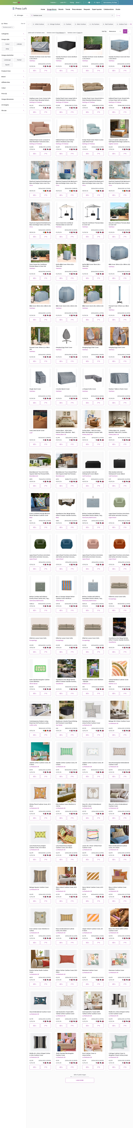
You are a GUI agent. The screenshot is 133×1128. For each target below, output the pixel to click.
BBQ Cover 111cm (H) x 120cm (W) (66, 306)
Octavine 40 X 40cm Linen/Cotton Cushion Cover (91, 722)
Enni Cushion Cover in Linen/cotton (89, 1054)
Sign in (97, 2)
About (79, 2)
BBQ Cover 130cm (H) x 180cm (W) (119, 264)
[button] (16, 2)
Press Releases (60, 32)
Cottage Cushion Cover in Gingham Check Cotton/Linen (118, 1054)
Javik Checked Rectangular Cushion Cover (65, 1054)
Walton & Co (86, 683)
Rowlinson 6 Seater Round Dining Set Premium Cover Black (66, 722)
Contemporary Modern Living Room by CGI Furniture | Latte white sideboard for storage (39, 722)
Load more (80, 1080)
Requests (87, 9)
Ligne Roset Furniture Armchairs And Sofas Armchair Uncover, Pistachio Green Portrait (119, 514)
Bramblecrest (33, 476)
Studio (118, 9)
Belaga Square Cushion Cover (39, 887)
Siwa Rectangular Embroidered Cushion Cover (119, 763)
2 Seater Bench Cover (63, 389)
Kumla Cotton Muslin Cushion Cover (38, 971)
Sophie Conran (113, 144)
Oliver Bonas (60, 600)
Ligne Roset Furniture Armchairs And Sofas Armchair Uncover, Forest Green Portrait (39, 556)
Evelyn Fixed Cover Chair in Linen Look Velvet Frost (92, 141)
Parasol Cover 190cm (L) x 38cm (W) (119, 307)
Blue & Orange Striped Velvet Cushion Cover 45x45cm (65, 597)
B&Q (30, 517)
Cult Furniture (86, 476)
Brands (60, 9)
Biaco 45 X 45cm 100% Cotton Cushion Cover (118, 929)
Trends (67, 9)
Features (54, 2)
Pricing (72, 2)
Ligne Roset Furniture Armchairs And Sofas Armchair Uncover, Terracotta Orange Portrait (119, 556)
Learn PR (64, 2)
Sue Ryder (59, 725)
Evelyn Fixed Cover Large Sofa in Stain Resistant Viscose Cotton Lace (66, 99)
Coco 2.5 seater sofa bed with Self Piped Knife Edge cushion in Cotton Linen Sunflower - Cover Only (119, 141)
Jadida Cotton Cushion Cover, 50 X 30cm (39, 763)
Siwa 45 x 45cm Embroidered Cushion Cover (91, 805)
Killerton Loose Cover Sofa (117, 596)
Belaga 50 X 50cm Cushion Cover (119, 721)
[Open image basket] (118, 15)
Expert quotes (97, 9)
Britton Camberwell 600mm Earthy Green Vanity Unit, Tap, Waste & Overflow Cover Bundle (39, 597)
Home (43, 9)
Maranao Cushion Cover (90, 970)
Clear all (23, 23)
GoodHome (112, 642)
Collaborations (109, 9)
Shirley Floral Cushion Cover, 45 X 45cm (40, 805)
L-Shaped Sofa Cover (89, 389)
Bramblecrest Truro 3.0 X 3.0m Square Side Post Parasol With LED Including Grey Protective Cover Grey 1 (39, 473)
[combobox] (115, 31)
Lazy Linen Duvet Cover (36, 430)
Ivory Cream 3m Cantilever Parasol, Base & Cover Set (64, 224)
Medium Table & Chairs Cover (118, 389)
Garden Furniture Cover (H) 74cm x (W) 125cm (40, 57)
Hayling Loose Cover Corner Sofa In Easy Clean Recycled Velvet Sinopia (40, 99)
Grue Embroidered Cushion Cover (40, 1012)
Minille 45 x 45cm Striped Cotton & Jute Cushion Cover (119, 1013)
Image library (52, 9)
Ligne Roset (112, 517)
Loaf (30, 433)
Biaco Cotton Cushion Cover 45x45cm (117, 888)
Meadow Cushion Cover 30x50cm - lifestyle (92, 680)
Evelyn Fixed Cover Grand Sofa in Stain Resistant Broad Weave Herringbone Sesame (93, 99)
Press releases (77, 9)
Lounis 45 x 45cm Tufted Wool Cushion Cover (92, 846)
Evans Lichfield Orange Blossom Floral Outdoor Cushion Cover (39, 514)
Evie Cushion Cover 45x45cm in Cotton (66, 805)
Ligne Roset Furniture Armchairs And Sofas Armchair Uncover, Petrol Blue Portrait (66, 556)
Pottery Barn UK (61, 434)
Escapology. (112, 599)
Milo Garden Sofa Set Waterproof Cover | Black (117, 473)
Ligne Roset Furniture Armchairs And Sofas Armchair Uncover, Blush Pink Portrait (92, 556)
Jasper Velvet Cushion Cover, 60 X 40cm (92, 929)
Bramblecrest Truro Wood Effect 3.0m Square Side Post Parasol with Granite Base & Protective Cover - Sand (66, 473)
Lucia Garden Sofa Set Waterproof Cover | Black (90, 473)
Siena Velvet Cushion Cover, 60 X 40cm (66, 888)
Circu (31, 185)
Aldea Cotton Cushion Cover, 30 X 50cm (66, 971)
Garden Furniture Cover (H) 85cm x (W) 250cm (66, 57)
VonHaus (32, 61)
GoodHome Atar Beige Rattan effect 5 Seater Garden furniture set (66, 514)
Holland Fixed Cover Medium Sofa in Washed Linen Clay (65, 141)
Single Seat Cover (35, 389)
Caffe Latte (33, 725)
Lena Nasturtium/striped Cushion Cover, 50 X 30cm (37, 846)
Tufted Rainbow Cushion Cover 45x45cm (118, 680)
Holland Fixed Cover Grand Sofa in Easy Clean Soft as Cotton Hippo (119, 99)
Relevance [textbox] (112, 31)
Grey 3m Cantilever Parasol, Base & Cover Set (93, 224)
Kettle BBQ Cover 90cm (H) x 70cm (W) (65, 265)
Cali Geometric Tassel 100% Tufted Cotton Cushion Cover (65, 1013)
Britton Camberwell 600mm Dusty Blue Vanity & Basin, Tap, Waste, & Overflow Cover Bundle (92, 597)
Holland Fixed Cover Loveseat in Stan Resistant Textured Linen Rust (39, 141)
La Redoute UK (87, 725)
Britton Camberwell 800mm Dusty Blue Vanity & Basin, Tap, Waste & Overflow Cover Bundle (92, 514)
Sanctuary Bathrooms (89, 517)
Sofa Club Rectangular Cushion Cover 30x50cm (39, 680)
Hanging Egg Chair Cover (64, 347)
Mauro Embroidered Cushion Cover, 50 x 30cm (118, 846)
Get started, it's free (110, 2)
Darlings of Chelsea (35, 102)
